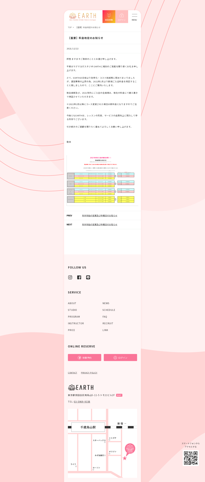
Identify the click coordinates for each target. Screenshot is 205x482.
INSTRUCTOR (76, 323)
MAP (119, 395)
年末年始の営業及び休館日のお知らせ (99, 215)
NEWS (105, 303)
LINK (105, 330)
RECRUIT (107, 323)
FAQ (104, 316)
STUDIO (72, 309)
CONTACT (72, 372)
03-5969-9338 (82, 401)
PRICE (71, 330)
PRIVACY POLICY (89, 372)
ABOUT (72, 303)
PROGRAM (74, 316)
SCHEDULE (108, 309)
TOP (70, 27)
